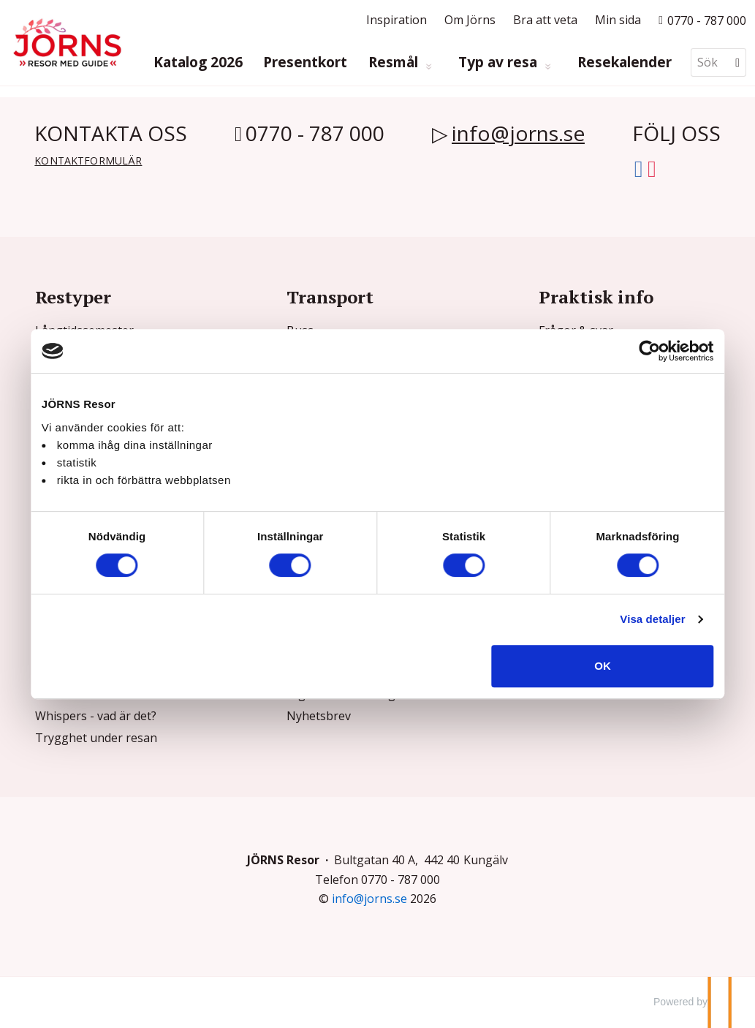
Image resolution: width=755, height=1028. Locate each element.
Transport (330, 297)
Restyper (73, 297)
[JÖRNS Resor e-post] (369, 899)
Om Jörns (470, 20)
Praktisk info (596, 297)
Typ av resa (499, 62)
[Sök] (708, 62)
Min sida (618, 20)
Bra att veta (545, 20)
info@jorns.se (518, 133)
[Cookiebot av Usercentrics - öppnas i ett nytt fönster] (632, 351)
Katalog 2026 (198, 62)
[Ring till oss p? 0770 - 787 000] (702, 19)
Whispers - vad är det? (95, 716)
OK (591, 665)
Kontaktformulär (88, 160)
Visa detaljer (634, 619)
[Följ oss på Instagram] (652, 165)
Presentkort (305, 62)
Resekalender (624, 62)
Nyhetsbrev (319, 716)
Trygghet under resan (96, 738)
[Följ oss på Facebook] (638, 165)
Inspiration (396, 20)
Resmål (395, 62)
